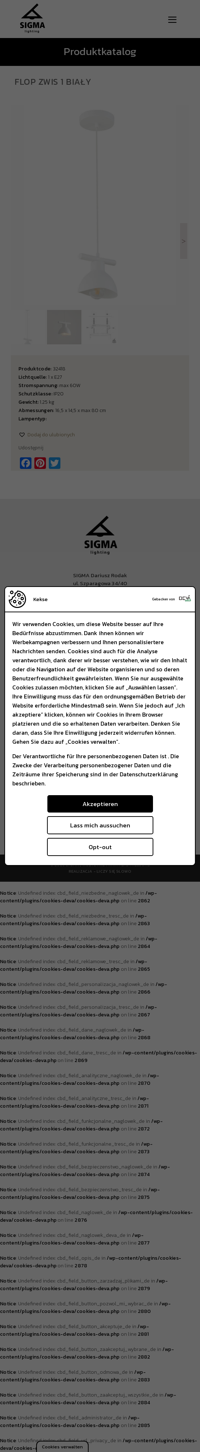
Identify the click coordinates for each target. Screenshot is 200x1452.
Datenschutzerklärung (149, 774)
